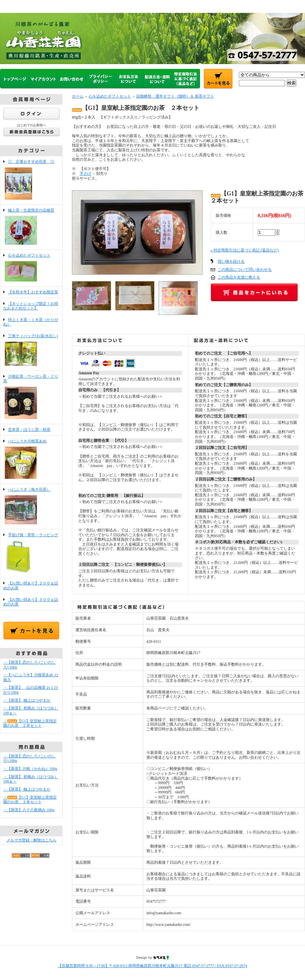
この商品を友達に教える (239, 277)
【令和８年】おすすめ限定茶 (33, 292)
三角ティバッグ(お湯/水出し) (31, 350)
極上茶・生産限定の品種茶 (31, 227)
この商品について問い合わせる (245, 269)
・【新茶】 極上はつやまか (26, 700)
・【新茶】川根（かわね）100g (30, 768)
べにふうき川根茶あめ (31, 460)
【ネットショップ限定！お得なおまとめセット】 (30, 306)
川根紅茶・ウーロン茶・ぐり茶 (31, 397)
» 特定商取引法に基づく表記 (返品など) (245, 250)
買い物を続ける (231, 261)
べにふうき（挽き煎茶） (31, 506)
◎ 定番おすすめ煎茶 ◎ (31, 180)
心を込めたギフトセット (31, 268)
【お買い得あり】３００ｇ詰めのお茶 (30, 602)
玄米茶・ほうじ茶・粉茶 (29, 429)
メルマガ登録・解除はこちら (31, 840)
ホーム (77, 96)
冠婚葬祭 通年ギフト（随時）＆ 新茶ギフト (175, 96)
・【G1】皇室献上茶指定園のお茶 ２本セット (30, 723)
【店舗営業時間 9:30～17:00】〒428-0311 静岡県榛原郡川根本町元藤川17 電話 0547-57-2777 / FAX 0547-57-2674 (152, 966)
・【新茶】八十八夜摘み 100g (28, 810)
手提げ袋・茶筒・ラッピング (31, 553)
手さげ (85, 173)
